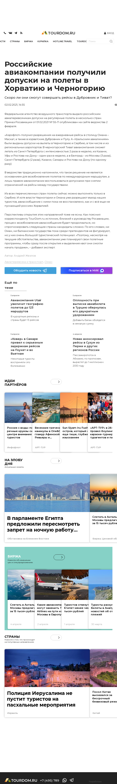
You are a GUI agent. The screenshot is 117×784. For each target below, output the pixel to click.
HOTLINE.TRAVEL (62, 41)
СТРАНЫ (15, 41)
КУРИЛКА (42, 41)
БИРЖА (28, 41)
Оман (48, 261)
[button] (59, 382)
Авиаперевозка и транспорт (24, 261)
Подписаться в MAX (86, 270)
